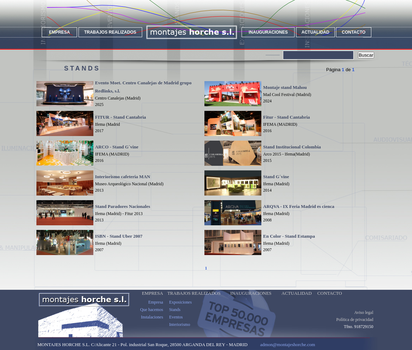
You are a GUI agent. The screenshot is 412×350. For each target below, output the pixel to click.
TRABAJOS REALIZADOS (110, 32)
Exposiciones (180, 307)
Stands (174, 315)
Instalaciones (152, 322)
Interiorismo (179, 330)
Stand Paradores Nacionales (122, 206)
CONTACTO (354, 32)
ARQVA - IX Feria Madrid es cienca (298, 206)
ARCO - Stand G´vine (116, 146)
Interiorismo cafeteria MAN (122, 176)
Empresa (155, 307)
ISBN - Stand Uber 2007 (119, 236)
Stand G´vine (276, 176)
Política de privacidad (354, 325)
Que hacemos (151, 315)
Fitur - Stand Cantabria (286, 117)
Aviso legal (363, 318)
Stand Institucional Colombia (292, 146)
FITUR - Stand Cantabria (120, 117)
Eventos (176, 322)
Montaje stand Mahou (285, 87)
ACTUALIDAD (315, 32)
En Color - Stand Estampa (289, 236)
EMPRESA (59, 32)
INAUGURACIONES (268, 32)
